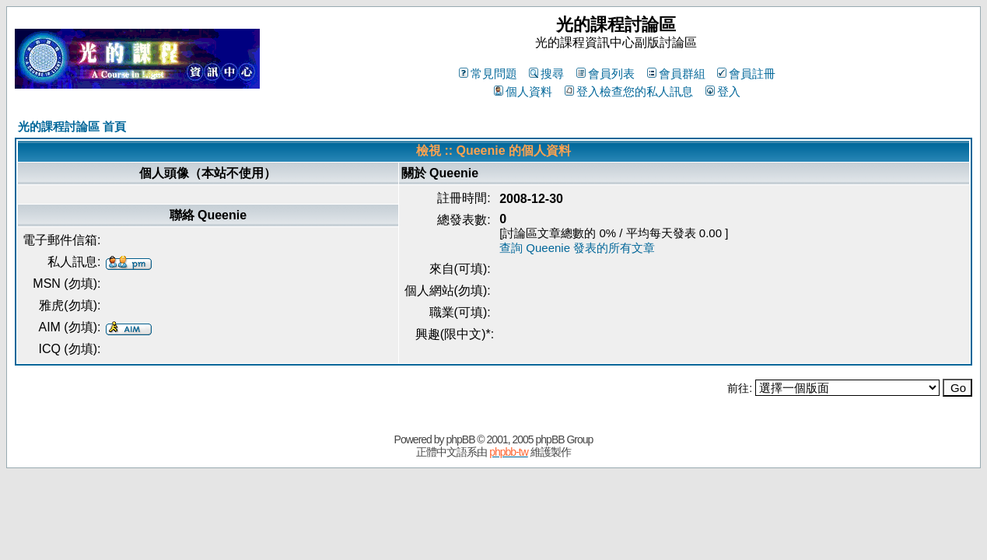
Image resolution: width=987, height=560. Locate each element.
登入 (722, 91)
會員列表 (605, 73)
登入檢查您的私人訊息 (629, 91)
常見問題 (488, 73)
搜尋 (546, 73)
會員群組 (676, 73)
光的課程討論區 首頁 (72, 126)
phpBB (460, 439)
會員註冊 (746, 73)
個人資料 (523, 91)
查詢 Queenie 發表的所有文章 (577, 247)
